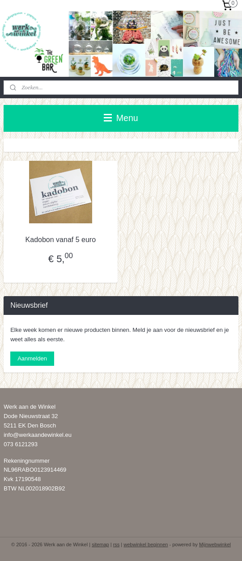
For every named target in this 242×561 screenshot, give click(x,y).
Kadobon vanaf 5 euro (60, 239)
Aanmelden (32, 358)
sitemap (100, 544)
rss (116, 544)
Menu (121, 118)
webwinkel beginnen (145, 544)
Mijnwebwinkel (215, 544)
